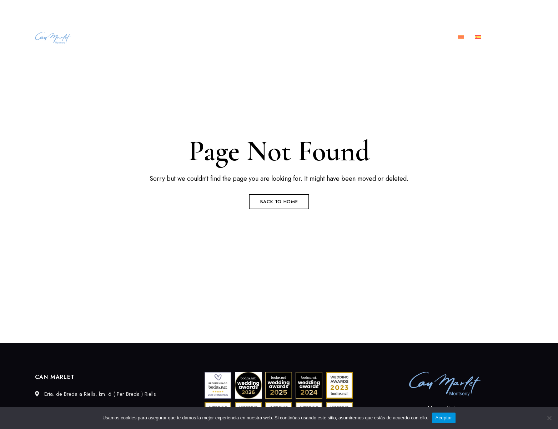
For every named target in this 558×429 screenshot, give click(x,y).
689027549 (442, 9)
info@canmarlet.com (497, 9)
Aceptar (444, 417)
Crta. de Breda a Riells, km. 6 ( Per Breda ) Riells (89, 9)
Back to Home (279, 201)
